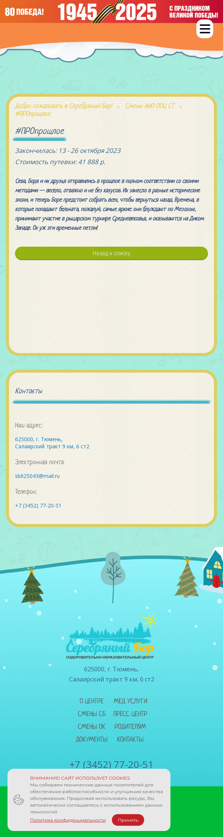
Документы (91, 739)
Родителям (130, 727)
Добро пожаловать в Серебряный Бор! (63, 106)
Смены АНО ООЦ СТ (149, 106)
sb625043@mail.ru (37, 475)
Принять (128, 820)
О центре (92, 701)
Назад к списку (111, 253)
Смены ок (91, 727)
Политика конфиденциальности (68, 820)
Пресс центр (130, 714)
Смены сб (91, 714)
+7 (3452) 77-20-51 (38, 505)
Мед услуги (130, 701)
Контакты (130, 739)
